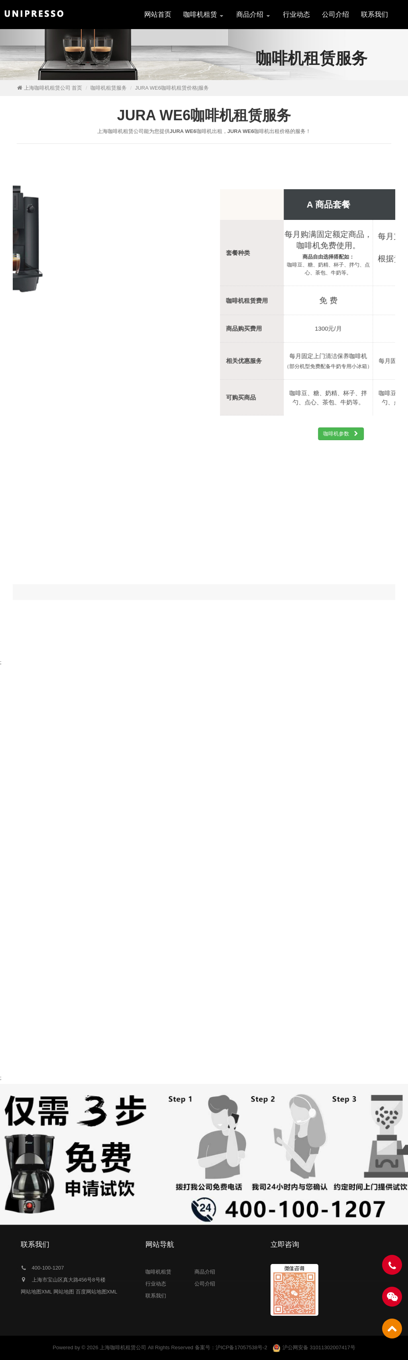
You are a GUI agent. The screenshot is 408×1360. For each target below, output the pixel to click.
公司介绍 (335, 14)
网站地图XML (36, 1292)
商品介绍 (253, 14)
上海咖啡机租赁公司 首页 (53, 88)
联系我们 (374, 14)
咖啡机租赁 (204, 14)
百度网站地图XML (97, 1292)
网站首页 (157, 14)
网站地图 (63, 1292)
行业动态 (296, 14)
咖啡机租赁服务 (108, 88)
